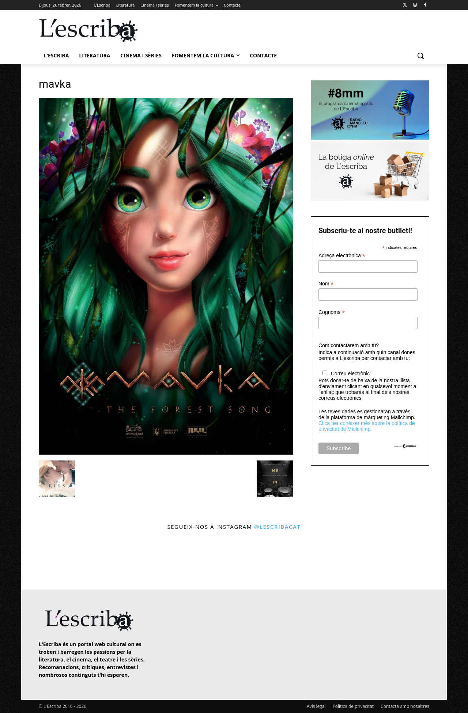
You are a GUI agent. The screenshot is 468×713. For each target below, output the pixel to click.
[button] (420, 55)
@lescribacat (277, 526)
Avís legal (316, 706)
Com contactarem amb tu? (348, 345)
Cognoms (331, 312)
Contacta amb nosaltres (405, 706)
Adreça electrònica (341, 255)
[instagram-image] (46, 561)
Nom (326, 283)
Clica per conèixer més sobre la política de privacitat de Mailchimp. (366, 426)
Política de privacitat (353, 706)
